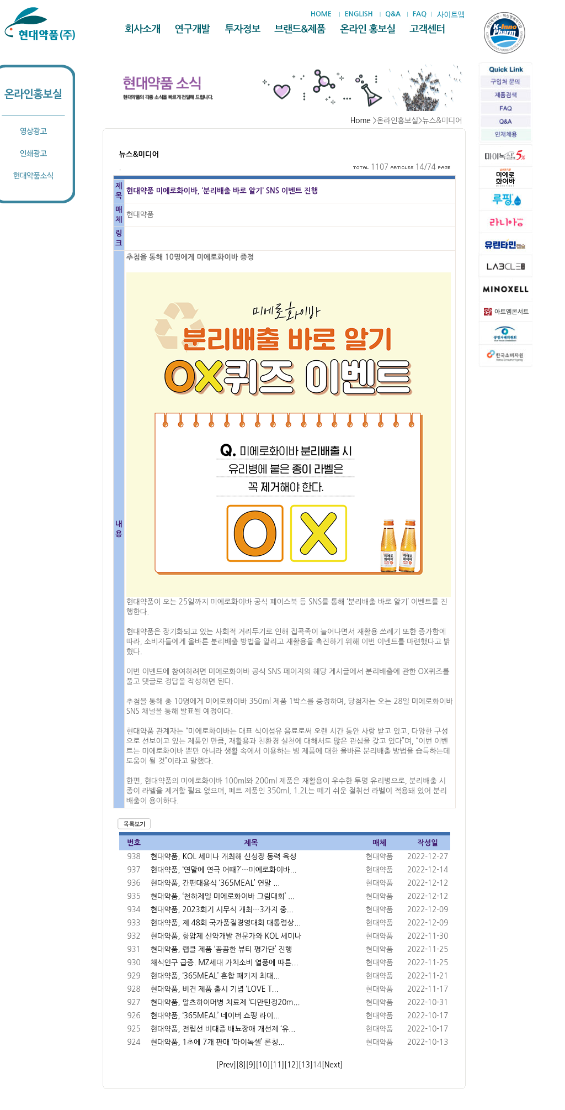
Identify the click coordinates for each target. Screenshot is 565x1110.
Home (360, 120)
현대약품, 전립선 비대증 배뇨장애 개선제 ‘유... (223, 1029)
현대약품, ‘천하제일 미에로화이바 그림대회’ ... (223, 896)
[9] (251, 1065)
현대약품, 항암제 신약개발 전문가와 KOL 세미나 (226, 936)
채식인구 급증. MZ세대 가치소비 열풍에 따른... (225, 962)
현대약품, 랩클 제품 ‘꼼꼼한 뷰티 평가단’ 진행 (221, 949)
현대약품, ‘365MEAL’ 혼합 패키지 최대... (215, 976)
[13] (306, 1065)
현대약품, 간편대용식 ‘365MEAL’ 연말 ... (215, 883)
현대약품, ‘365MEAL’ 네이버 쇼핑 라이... (215, 1015)
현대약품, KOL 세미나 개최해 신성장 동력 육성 (224, 856)
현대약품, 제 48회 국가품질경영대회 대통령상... (226, 923)
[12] (291, 1065)
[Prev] (226, 1065)
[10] (262, 1065)
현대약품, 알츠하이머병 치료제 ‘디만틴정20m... (225, 1002)
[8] (241, 1065)
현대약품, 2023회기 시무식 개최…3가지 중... (222, 909)
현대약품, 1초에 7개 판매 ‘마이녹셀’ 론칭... (218, 1042)
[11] (277, 1065)
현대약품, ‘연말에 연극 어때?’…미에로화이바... (224, 870)
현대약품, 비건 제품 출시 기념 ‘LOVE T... (215, 989)
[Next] (332, 1065)
